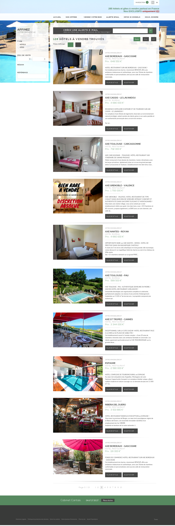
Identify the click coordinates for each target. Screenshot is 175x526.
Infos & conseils (132, 17)
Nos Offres (73, 17)
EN (157, 2)
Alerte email (113, 17)
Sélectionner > (130, 83)
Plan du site (82, 520)
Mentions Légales (21, 520)
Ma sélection (142, 2)
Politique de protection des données (38, 520)
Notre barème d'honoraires (69, 520)
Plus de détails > (113, 83)
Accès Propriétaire (92, 520)
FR (152, 2)
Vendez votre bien (93, 17)
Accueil (58, 17)
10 (121, 488)
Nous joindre (151, 17)
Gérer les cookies (55, 520)
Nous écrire (108, 501)
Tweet (156, 520)
